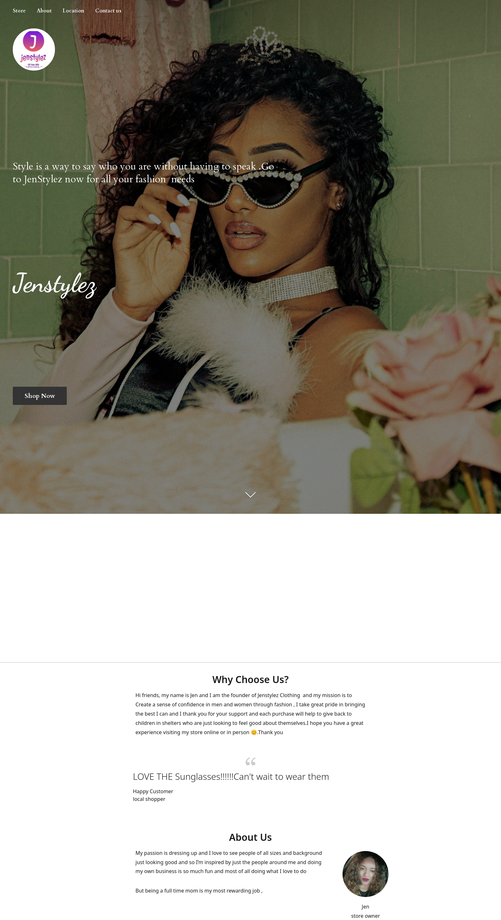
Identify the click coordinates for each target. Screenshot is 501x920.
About (44, 10)
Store (19, 10)
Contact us (108, 10)
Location (73, 10)
